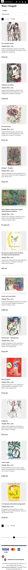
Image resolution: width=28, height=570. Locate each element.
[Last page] (8, 19)
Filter (4, 10)
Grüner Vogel (5, 462)
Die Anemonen (6, 126)
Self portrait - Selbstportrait (10, 338)
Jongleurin (4, 421)
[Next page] (5, 19)
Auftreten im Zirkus (7, 85)
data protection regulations (9, 567)
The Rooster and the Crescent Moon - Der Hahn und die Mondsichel (12, 254)
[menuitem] (22, 2)
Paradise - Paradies (7, 168)
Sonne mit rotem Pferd (8, 296)
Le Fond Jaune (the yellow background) (13, 504)
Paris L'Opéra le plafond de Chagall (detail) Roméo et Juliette (12, 210)
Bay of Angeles (5, 379)
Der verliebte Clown (7, 43)
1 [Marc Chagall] (2, 19)
